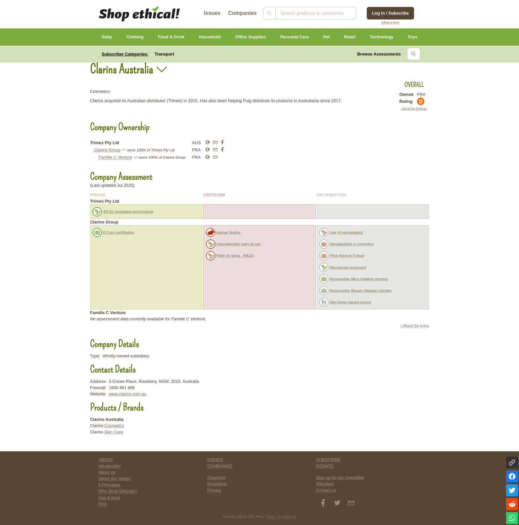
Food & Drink (171, 36)
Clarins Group (107, 149)
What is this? (390, 22)
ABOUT (106, 459)
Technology (382, 36)
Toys (412, 36)
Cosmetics (114, 425)
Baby (107, 36)
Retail (349, 36)
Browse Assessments (379, 54)
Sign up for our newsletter (340, 477)
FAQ (103, 504)
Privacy (214, 490)
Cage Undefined (280, 516)
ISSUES (215, 459)
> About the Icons (414, 326)
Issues (212, 13)
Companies (242, 13)
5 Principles (109, 484)
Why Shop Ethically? (118, 491)
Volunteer (325, 483)
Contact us (326, 490)
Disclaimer (217, 483)
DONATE (324, 466)
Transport (164, 54)
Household (210, 36)
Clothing (135, 36)
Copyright (216, 477)
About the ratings (115, 478)
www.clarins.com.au (127, 393)
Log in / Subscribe (390, 13)
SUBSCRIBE (328, 459)
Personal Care (294, 36)
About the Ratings (414, 108)
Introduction (110, 466)
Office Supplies (250, 36)
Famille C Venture (115, 157)
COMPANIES (219, 466)
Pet (326, 36)
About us (107, 472)
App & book (109, 497)
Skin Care (113, 431)
